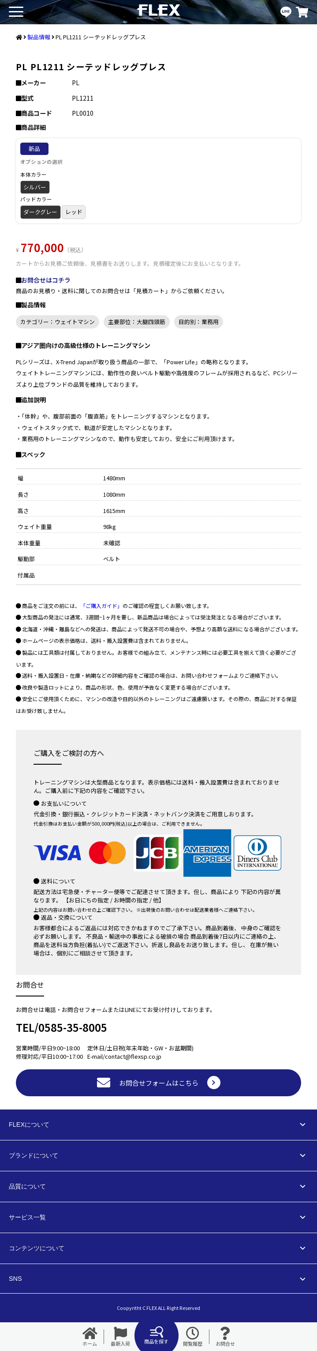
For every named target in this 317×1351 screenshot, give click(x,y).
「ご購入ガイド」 (101, 605)
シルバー (34, 187)
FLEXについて (29, 1124)
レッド (73, 212)
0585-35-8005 (72, 1027)
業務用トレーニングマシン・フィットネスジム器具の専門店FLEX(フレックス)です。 (159, 12)
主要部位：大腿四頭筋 (136, 321)
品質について (27, 1186)
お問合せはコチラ (46, 279)
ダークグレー (40, 212)
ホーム (89, 1337)
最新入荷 (120, 1337)
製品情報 (38, 37)
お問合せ (225, 1337)
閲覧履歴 (192, 1337)
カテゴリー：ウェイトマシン (57, 321)
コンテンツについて (36, 1248)
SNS (15, 1278)
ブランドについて (33, 1155)
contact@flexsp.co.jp (133, 1056)
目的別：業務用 (199, 321)
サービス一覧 (27, 1217)
